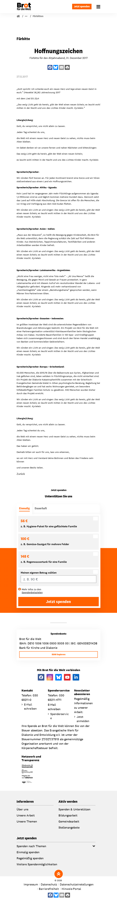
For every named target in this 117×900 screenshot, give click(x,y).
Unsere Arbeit (26, 815)
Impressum (31, 884)
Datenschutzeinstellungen (77, 884)
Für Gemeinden (32, 16)
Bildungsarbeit (68, 815)
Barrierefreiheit (49, 889)
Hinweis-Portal (71, 889)
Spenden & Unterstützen (74, 809)
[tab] (24, 509)
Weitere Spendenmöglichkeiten (37, 864)
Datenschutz (49, 884)
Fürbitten (51, 16)
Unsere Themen (27, 821)
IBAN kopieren (58, 654)
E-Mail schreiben (30, 706)
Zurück (21, 474)
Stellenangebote (69, 827)
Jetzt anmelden (83, 719)
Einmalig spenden (28, 852)
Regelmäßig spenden (30, 858)
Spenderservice (59, 716)
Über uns (22, 809)
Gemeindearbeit (69, 821)
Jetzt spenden (81, 6)
